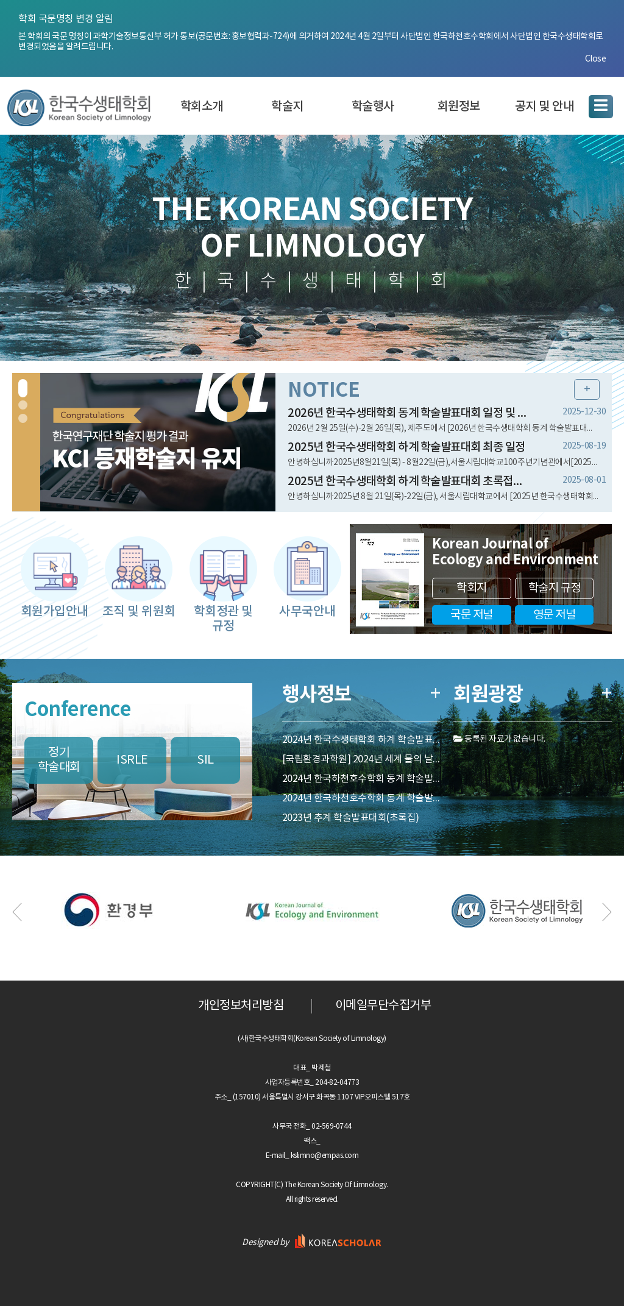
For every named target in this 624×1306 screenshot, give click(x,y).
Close (595, 59)
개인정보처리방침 (240, 1006)
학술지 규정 (554, 588)
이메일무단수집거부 (383, 1006)
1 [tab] (22, 388)
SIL (205, 760)
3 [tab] (22, 418)
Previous (18, 912)
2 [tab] (22, 405)
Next (605, 912)
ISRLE (132, 760)
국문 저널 (471, 615)
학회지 (471, 588)
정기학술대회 (59, 760)
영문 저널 (554, 615)
